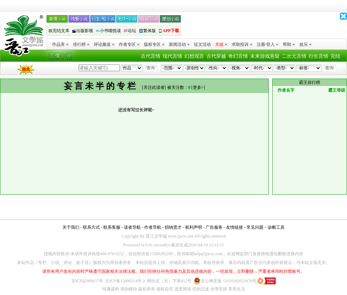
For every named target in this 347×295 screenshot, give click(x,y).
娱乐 (305, 44)
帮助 (289, 44)
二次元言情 (294, 56)
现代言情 (172, 56)
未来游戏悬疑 (265, 56)
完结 (335, 56)
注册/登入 (268, 44)
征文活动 (202, 44)
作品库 (60, 44)
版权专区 (154, 44)
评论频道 (104, 44)
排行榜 (81, 44)
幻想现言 (194, 56)
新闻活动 (179, 44)
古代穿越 (216, 56)
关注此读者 (154, 87)
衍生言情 (318, 56)
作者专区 (129, 44)
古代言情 (150, 56)
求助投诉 (242, 44)
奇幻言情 (238, 56)
